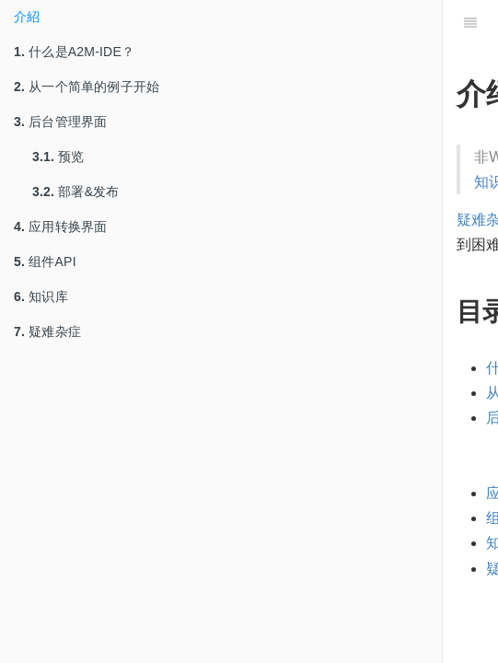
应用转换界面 (60, 226)
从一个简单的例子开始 (86, 86)
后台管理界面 (60, 121)
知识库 (41, 296)
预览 (58, 156)
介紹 (27, 16)
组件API (45, 261)
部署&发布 (76, 191)
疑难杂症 (47, 331)
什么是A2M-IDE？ (74, 51)
